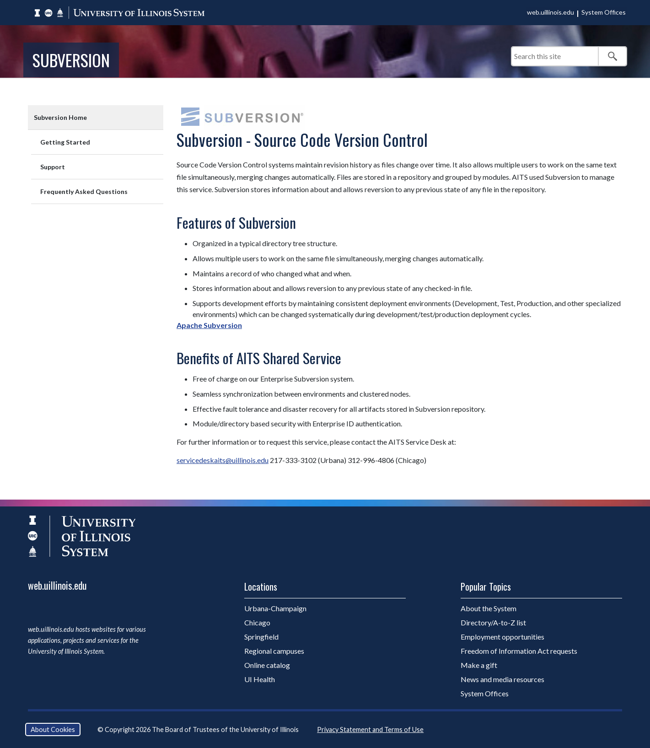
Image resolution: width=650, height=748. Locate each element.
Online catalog (267, 665)
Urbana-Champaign (275, 608)
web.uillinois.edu (550, 12)
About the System (488, 608)
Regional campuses (274, 650)
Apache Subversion (209, 325)
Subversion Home (60, 117)
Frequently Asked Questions (84, 191)
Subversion (71, 60)
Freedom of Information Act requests (519, 650)
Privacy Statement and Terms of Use (370, 729)
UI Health (259, 679)
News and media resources (502, 679)
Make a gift (479, 665)
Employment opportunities (502, 636)
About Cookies (53, 729)
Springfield (261, 636)
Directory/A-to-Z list (493, 622)
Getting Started (65, 142)
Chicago (257, 622)
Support (52, 167)
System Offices (603, 12)
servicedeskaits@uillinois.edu (223, 460)
